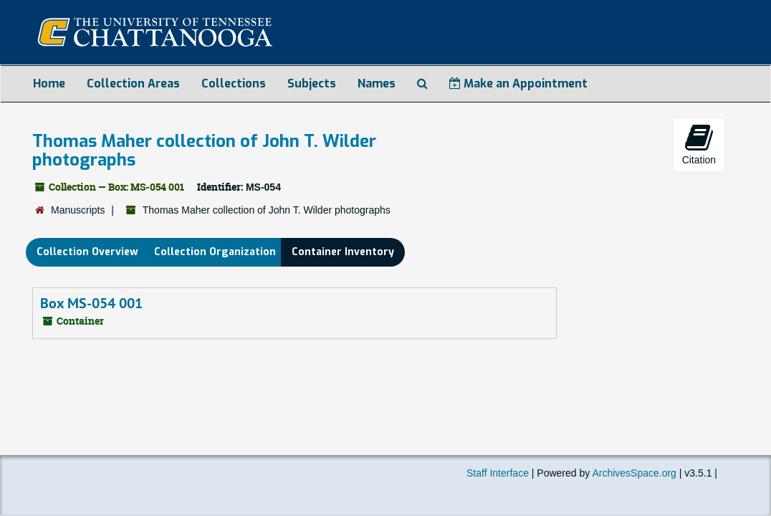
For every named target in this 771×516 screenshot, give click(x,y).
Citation (699, 144)
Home (49, 83)
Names (377, 83)
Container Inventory (343, 252)
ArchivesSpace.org (634, 473)
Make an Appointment (518, 83)
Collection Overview (87, 252)
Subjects (311, 83)
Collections (233, 83)
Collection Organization (215, 252)
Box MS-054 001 (91, 303)
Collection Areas (133, 83)
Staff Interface (497, 473)
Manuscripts (78, 210)
